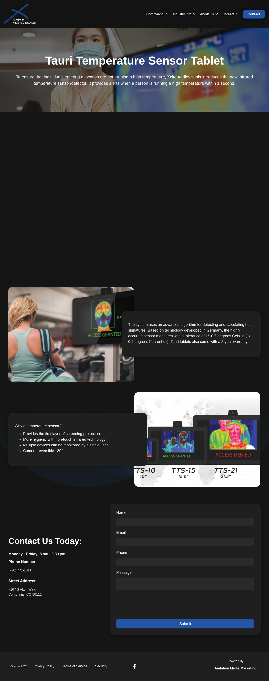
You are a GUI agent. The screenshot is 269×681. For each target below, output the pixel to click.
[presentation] (148, 604)
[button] (157, 14)
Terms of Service (74, 666)
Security (101, 666)
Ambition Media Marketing (235, 668)
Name (121, 512)
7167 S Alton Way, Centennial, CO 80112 (25, 592)
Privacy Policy (43, 666)
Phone (121, 552)
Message (124, 572)
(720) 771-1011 (19, 570)
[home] (20, 14)
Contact (254, 14)
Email (121, 532)
